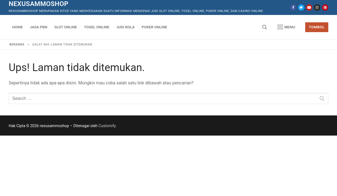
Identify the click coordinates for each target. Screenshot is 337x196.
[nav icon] (286, 27)
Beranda (17, 44)
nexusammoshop (38, 4)
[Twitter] (301, 7)
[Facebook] (293, 7)
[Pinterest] (325, 7)
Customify (107, 126)
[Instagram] (317, 7)
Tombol (317, 27)
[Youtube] (309, 7)
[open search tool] (264, 27)
